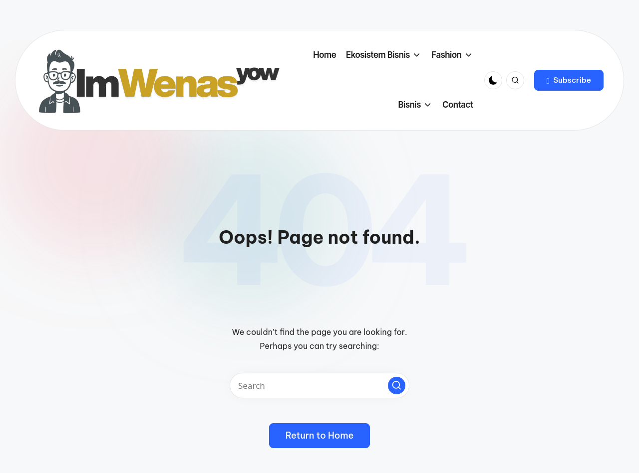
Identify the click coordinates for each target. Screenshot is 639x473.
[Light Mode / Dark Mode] (493, 80)
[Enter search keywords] (319, 385)
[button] (569, 80)
